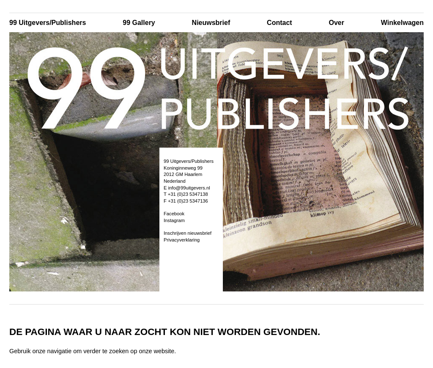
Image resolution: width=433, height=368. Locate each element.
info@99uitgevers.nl (189, 187)
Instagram (174, 220)
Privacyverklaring (182, 239)
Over (336, 22)
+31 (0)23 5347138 (188, 194)
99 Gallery (139, 22)
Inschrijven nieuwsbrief (187, 233)
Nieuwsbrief (211, 22)
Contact (279, 22)
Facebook (174, 213)
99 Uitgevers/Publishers (47, 22)
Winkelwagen (402, 22)
